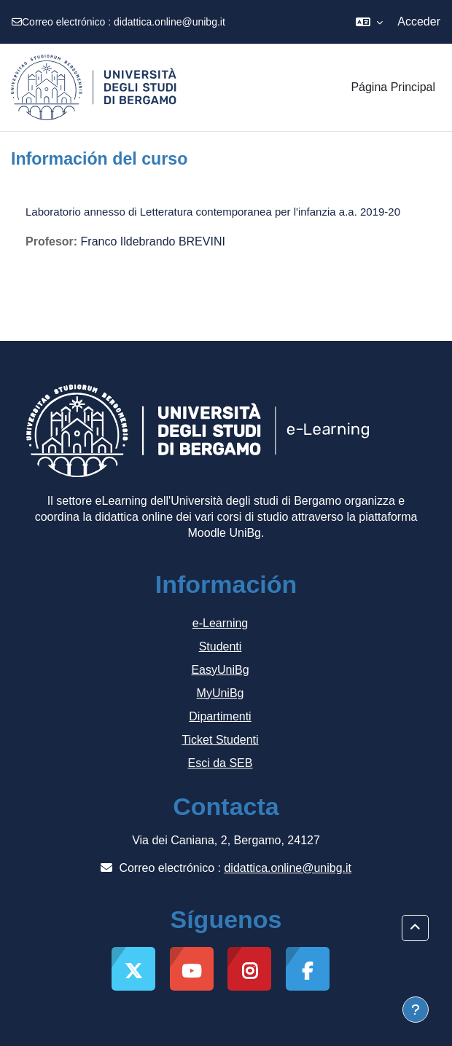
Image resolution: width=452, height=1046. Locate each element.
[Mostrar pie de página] (415, 1009)
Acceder (418, 21)
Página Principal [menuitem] (393, 87)
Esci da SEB (220, 763)
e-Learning (220, 623)
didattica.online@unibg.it (169, 22)
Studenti (220, 646)
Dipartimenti (220, 716)
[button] (369, 22)
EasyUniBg (220, 670)
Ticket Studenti (220, 740)
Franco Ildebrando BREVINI (153, 241)
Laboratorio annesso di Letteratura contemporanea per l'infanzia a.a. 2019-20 (213, 211)
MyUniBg (220, 693)
